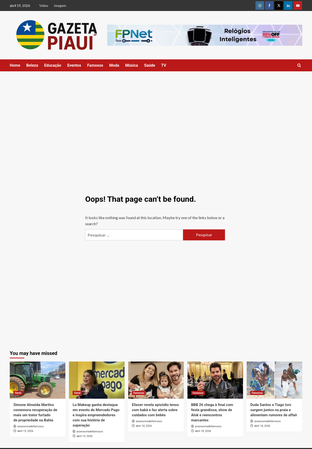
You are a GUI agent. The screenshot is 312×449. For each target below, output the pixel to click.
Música (131, 65)
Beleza (32, 65)
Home (15, 65)
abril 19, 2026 (25, 431)
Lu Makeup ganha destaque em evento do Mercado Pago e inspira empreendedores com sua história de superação (96, 415)
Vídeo (43, 5)
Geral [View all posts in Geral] (18, 393)
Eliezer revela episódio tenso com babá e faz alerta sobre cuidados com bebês (155, 410)
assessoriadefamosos (30, 426)
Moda (114, 65)
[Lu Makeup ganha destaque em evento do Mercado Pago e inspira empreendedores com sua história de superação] (97, 380)
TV (163, 65)
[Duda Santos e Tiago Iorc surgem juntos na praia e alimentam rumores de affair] (274, 380)
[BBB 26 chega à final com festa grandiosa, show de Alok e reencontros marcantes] (215, 380)
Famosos (95, 65)
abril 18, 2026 (144, 426)
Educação (52, 65)
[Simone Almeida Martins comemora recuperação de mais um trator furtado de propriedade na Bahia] (37, 380)
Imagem (60, 5)
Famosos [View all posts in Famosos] (138, 393)
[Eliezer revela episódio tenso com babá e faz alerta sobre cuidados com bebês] (156, 380)
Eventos (74, 65)
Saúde (149, 65)
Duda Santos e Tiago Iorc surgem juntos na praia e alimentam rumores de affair (273, 410)
